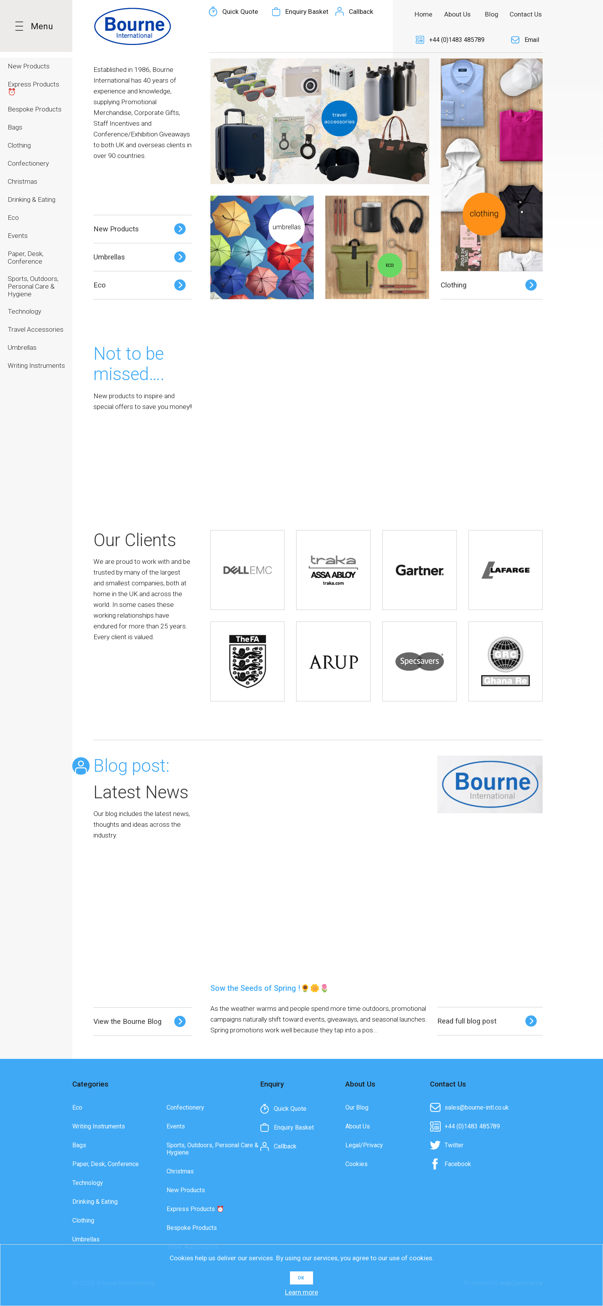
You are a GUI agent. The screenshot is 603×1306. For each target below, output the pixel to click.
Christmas (180, 1171)
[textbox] (290, 14)
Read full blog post (466, 1021)
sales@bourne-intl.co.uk (477, 1107)
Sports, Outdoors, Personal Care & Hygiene (212, 1149)
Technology (87, 1182)
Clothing (453, 285)
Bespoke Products (192, 1227)
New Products (116, 229)
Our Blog (356, 1107)
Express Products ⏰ (195, 1209)
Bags (79, 1145)
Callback (361, 40)
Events (176, 1126)
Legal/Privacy (364, 1145)
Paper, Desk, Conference (105, 1164)
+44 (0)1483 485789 (457, 39)
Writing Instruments (98, 1126)
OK (301, 1278)
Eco (99, 285)
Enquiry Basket (306, 40)
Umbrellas (109, 257)
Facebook (458, 1164)
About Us (357, 1126)
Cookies (356, 1164)
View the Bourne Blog (127, 1021)
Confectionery (185, 1107)
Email (532, 39)
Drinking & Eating (95, 1201)
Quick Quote (240, 40)
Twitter (454, 1145)
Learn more (301, 1292)
